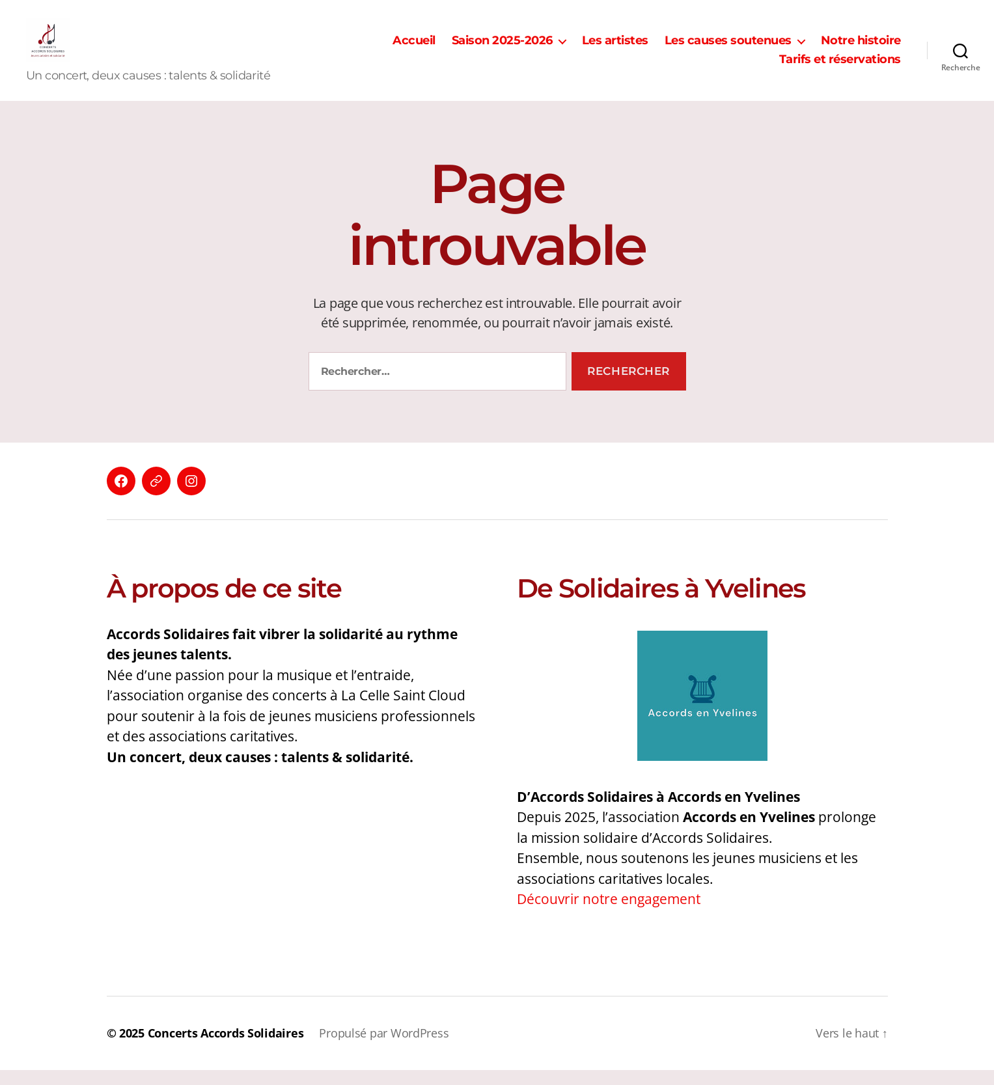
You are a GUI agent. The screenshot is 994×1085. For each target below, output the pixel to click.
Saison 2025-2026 (502, 48)
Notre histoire (861, 48)
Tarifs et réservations (840, 67)
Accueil (414, 48)
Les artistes (615, 48)
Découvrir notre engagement (608, 914)
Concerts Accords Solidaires (226, 1048)
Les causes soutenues (728, 48)
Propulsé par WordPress (384, 1048)
